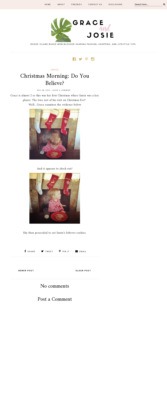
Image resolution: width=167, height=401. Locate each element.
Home (48, 4)
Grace (55, 70)
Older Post (83, 270)
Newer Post (26, 270)
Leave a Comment (61, 90)
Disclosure (115, 4)
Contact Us (95, 4)
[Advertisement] (54, 385)
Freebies (76, 4)
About (61, 4)
